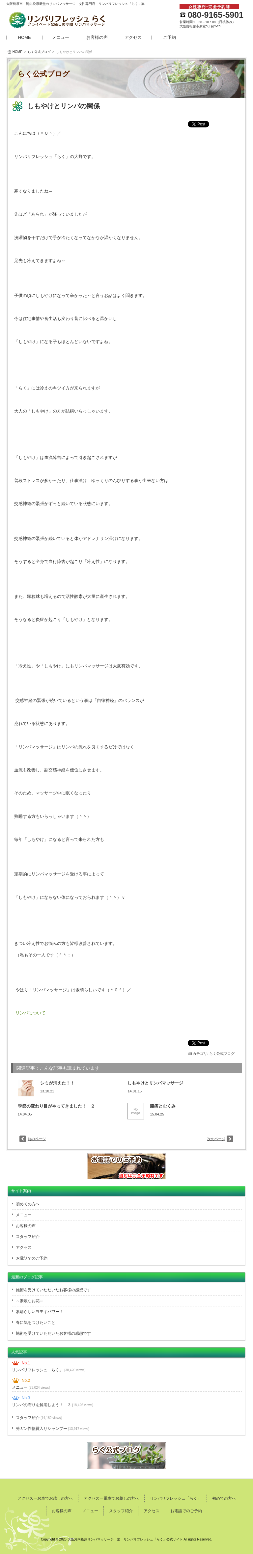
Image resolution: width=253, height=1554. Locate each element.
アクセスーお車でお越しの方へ (45, 1498)
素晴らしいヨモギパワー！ (39, 1311)
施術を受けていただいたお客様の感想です (53, 1290)
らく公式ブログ (39, 52)
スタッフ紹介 (28, 1236)
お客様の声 (97, 37)
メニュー (60, 37)
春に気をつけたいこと (35, 1322)
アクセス (133, 37)
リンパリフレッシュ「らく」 (48, 1370)
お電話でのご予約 (31, 1258)
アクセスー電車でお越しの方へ (111, 1498)
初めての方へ (28, 1204)
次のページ (216, 1139)
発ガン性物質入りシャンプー (52, 1428)
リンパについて (29, 1012)
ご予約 (169, 37)
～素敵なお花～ (29, 1301)
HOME (24, 37)
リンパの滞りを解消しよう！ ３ (52, 1405)
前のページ (37, 1139)
